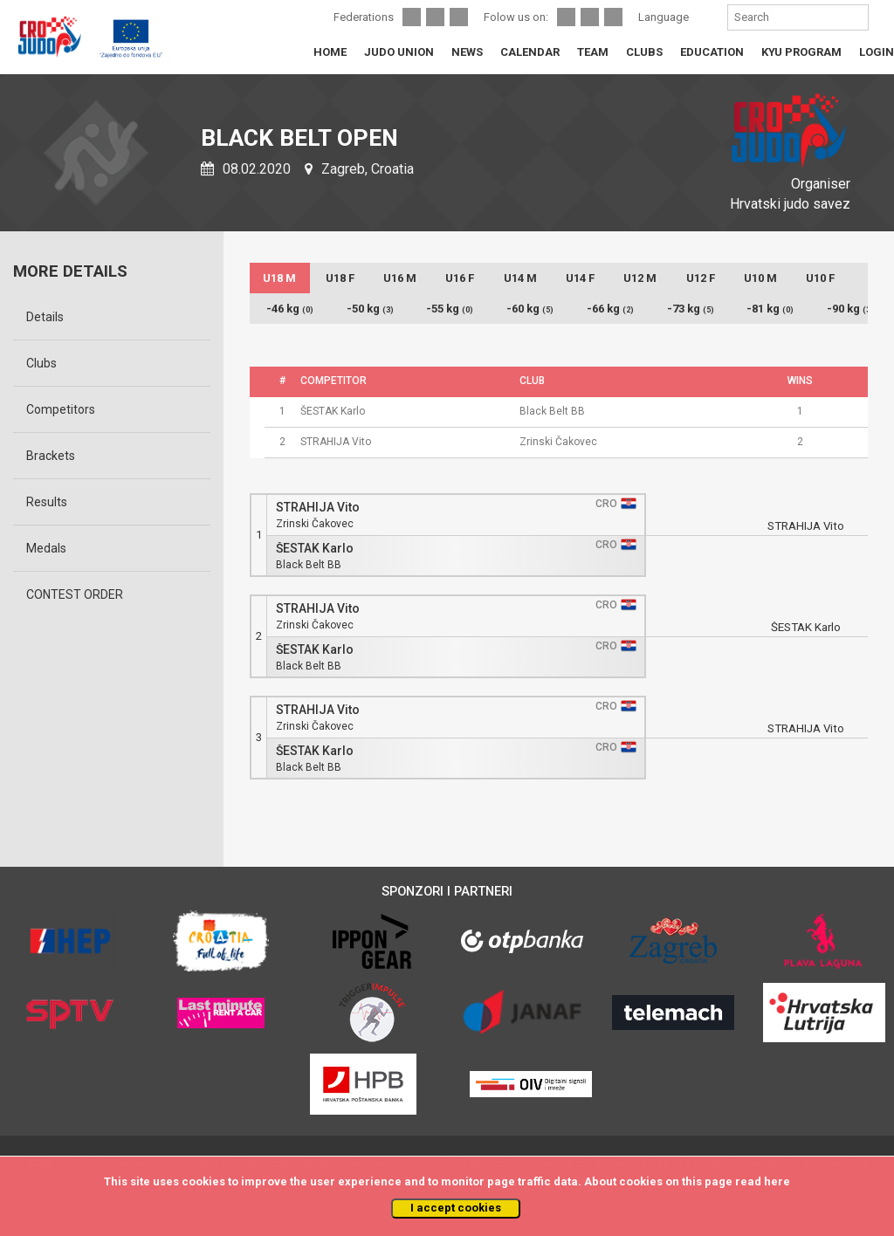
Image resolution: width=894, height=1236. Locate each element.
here (777, 1181)
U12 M (640, 278)
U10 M (760, 278)
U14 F (580, 278)
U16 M (399, 278)
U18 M (279, 278)
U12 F (700, 278)
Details (45, 317)
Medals (46, 548)
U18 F (340, 278)
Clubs (41, 363)
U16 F (459, 278)
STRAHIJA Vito (318, 507)
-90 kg (850, 308)
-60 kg (530, 308)
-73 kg (690, 308)
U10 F (820, 278)
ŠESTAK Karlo (315, 548)
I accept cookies (455, 1207)
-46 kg (289, 308)
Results (46, 502)
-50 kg (370, 308)
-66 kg (610, 308)
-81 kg (770, 308)
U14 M (520, 278)
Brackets (50, 456)
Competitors (60, 409)
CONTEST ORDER (74, 594)
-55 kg (449, 308)
